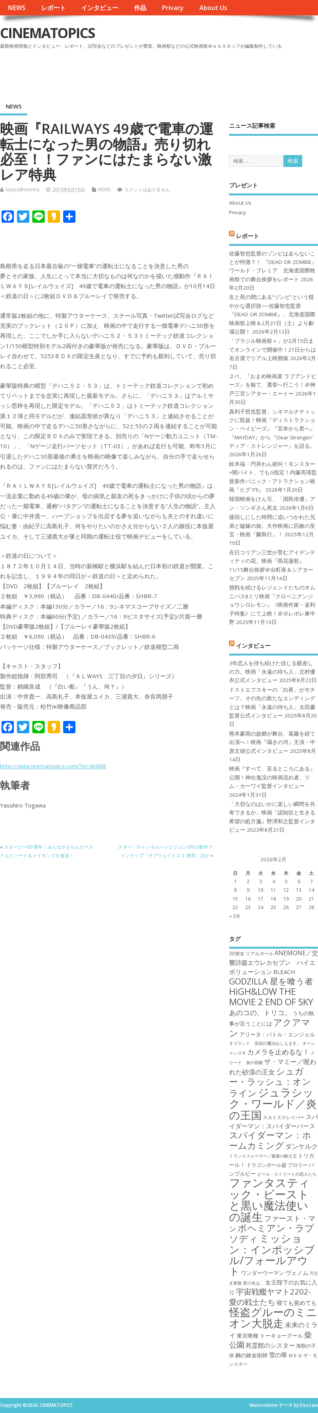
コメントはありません (147, 189)
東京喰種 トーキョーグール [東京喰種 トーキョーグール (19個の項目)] (270, 1335)
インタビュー (99, 7)
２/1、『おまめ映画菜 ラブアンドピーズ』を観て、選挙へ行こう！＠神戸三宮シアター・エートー (272, 385)
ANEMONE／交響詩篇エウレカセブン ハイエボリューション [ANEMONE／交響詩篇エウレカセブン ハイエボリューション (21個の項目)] (273, 962)
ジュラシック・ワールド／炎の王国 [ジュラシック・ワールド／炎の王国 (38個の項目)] (273, 1103)
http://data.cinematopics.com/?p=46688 (53, 766)
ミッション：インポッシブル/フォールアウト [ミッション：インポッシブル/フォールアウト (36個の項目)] (272, 1254)
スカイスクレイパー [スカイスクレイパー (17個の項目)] (284, 1117)
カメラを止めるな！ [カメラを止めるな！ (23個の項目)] (278, 1051)
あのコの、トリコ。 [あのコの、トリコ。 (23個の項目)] (260, 1012)
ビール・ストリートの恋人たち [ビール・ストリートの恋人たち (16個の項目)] (286, 1174)
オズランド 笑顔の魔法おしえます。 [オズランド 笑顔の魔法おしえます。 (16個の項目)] (265, 1043)
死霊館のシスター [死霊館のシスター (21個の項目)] (270, 1345)
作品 (140, 7)
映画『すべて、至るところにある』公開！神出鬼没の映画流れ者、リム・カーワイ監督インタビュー (272, 777)
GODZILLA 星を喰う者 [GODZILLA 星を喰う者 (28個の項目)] (271, 981)
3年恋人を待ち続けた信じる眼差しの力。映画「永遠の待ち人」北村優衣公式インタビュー (272, 672)
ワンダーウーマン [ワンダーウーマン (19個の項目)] (262, 1272)
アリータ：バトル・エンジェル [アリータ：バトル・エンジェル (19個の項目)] (277, 1034)
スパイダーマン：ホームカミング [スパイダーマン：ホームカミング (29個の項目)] (270, 1140)
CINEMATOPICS (47, 32)
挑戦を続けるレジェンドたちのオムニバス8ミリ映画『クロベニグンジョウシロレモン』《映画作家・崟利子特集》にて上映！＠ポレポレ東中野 (272, 605)
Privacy (173, 7)
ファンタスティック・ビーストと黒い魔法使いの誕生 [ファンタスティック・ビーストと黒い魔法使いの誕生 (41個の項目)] (269, 1199)
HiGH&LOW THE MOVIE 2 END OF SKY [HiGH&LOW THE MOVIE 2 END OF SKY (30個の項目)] (271, 996)
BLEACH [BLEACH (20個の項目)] (284, 972)
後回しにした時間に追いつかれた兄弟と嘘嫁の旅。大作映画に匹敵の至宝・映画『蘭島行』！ (272, 526)
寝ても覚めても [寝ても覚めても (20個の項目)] (296, 1302)
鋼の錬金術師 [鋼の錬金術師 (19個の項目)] (251, 1355)
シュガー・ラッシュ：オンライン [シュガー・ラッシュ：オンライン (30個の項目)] (270, 1082)
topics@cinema (22, 189)
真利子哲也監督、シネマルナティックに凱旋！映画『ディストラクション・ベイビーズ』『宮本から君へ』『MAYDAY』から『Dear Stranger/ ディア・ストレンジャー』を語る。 (272, 429)
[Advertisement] (171, 72)
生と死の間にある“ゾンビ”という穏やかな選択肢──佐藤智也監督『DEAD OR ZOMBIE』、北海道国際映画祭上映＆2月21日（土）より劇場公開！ (272, 314)
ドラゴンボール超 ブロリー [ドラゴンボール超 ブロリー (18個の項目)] (277, 1164)
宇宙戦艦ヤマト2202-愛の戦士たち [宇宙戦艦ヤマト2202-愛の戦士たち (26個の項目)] (270, 1296)
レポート (53, 7)
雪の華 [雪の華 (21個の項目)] (278, 1355)
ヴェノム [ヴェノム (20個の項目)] (296, 1272)
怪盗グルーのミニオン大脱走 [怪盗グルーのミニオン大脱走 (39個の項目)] (273, 1317)
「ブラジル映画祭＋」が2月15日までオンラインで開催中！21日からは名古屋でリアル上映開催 (272, 349)
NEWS (16, 7)
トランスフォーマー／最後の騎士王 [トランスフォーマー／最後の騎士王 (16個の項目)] (263, 1156)
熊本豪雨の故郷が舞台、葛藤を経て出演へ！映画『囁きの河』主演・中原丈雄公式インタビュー (272, 742)
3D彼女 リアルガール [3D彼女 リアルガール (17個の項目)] (251, 953)
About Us (213, 7)
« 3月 (234, 916)
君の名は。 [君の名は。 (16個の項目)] (253, 1283)
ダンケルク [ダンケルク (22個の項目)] (301, 1146)
